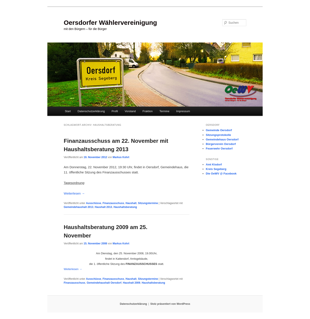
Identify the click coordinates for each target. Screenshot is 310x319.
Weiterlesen (74, 193)
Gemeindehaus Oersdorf (222, 139)
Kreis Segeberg (216, 169)
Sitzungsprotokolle (218, 135)
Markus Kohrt (121, 157)
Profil (115, 111)
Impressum (183, 111)
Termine (164, 111)
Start (68, 111)
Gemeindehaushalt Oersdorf (104, 282)
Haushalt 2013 (103, 207)
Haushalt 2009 (131, 282)
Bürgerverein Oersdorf (221, 144)
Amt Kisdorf (214, 164)
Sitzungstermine (148, 203)
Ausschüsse (93, 203)
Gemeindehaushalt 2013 (78, 207)
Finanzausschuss (113, 203)
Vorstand (130, 111)
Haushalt (131, 203)
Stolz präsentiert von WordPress (170, 303)
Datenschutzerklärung (91, 111)
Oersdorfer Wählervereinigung (110, 22)
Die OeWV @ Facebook (221, 173)
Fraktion (148, 111)
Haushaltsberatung (125, 207)
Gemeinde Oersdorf (219, 130)
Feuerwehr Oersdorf (219, 148)
